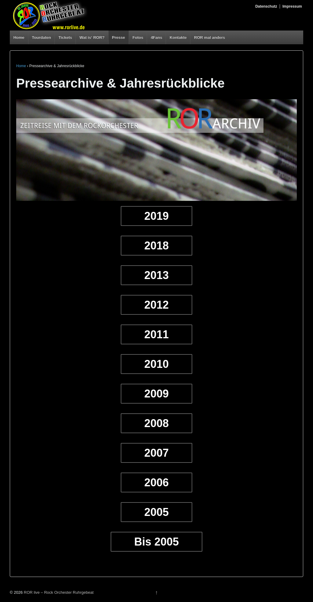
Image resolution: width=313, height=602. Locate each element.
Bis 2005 (156, 541)
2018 (156, 245)
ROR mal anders (209, 37)
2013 (156, 275)
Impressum (292, 6)
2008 (156, 423)
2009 (156, 393)
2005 (156, 512)
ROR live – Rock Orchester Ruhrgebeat (58, 592)
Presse (118, 37)
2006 (156, 482)
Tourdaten (41, 37)
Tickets (65, 37)
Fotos (137, 37)
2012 (156, 305)
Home (18, 37)
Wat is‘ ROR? (92, 37)
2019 (156, 216)
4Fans (156, 37)
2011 (156, 334)
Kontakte (178, 37)
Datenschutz (266, 6)
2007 (156, 453)
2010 (156, 364)
